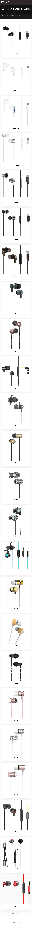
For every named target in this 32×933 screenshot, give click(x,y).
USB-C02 (16, 202)
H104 (16, 609)
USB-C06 (16, 91)
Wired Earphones (20, 15)
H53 (16, 906)
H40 (16, 388)
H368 (16, 500)
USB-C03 (16, 240)
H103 (16, 757)
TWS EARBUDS (5, 15)
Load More (16, 913)
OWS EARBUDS (5, 17)
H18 (16, 425)
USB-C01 (16, 277)
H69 (16, 463)
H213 (16, 571)
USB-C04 (16, 165)
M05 (16, 646)
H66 (16, 832)
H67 (16, 537)
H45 (16, 351)
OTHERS (12, 15)
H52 (16, 314)
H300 (16, 683)
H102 (16, 795)
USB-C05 (16, 128)
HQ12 (16, 869)
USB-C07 (16, 54)
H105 (16, 720)
